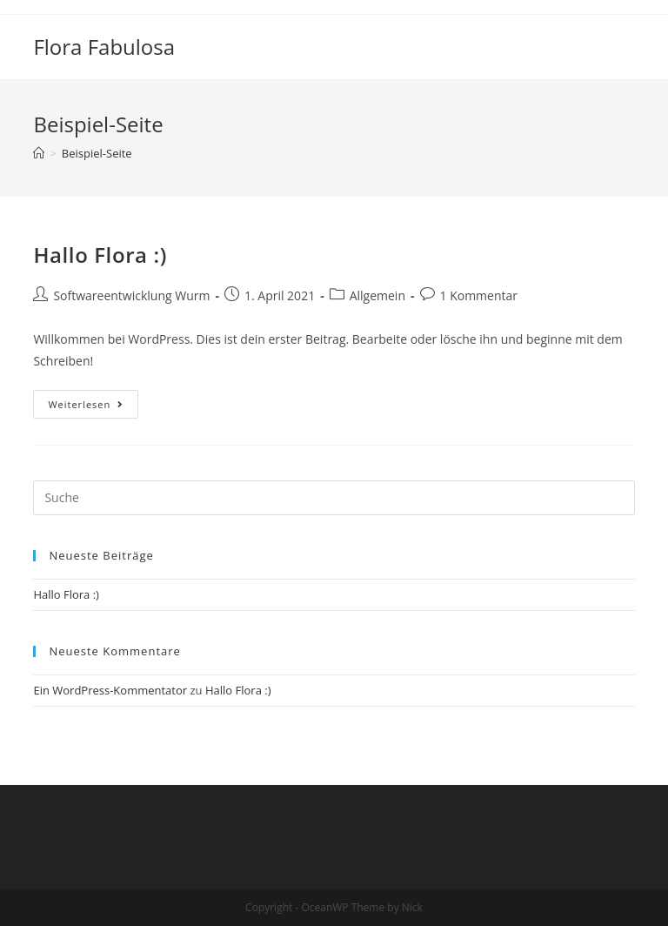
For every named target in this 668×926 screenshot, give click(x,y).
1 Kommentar (479, 295)
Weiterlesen (86, 404)
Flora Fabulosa (104, 46)
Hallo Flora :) (99, 254)
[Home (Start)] (38, 153)
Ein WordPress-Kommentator (110, 690)
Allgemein (377, 295)
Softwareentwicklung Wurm (131, 295)
